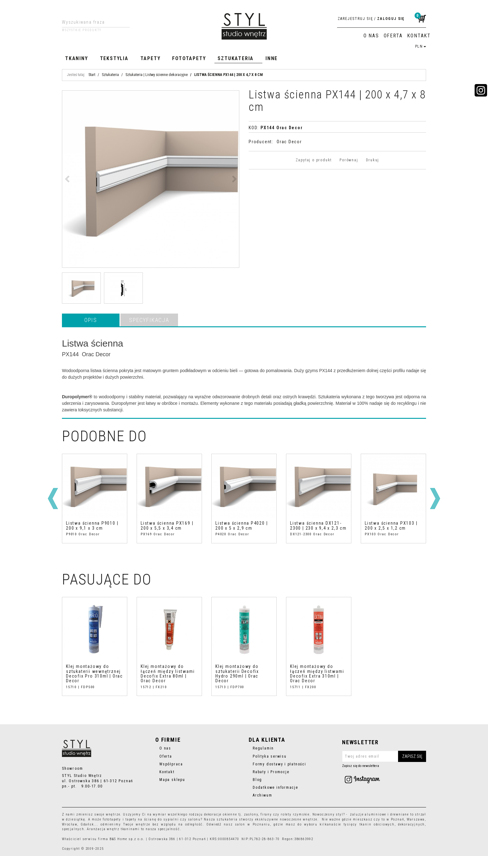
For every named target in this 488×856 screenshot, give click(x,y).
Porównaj (349, 160)
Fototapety (189, 58)
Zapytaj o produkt (314, 160)
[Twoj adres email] (384, 756)
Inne (271, 58)
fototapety (112, 819)
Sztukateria (236, 58)
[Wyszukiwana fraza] (91, 22)
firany (266, 814)
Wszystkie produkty (81, 30)
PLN (420, 46)
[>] (435, 498)
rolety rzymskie (295, 814)
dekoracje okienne (220, 814)
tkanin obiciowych (377, 824)
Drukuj (372, 160)
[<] (53, 498)
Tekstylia (114, 58)
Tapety (150, 58)
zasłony (251, 814)
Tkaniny (76, 58)
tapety (131, 819)
